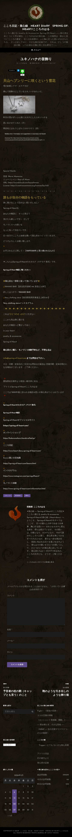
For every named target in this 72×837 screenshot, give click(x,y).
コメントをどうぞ (50, 63)
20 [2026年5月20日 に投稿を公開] (14, 804)
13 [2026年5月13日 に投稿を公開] (14, 798)
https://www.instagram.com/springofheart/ (21, 476)
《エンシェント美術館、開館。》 (51, 720)
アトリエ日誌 (43, 754)
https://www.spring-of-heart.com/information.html (24, 489)
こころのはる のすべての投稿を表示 (40, 562)
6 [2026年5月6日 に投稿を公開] (14, 792)
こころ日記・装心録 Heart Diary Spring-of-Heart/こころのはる (44, 831)
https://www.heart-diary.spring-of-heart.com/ (22, 451)
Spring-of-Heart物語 (11, 270)
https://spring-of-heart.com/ (16, 426)
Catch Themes (53, 833)
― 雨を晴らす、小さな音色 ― (50, 725)
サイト (10, 652)
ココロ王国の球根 (45, 716)
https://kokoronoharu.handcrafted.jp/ (19, 438)
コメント (11, 596)
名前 (9, 630)
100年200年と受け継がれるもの (40, 251)
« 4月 (10, 816)
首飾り (27, 495)
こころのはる (23, 63)
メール (10, 641)
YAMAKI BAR (25, 292)
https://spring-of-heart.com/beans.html (19, 464)
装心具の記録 (43, 763)
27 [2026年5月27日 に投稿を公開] (14, 810)
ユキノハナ (8, 495)
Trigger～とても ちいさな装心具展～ (54, 747)
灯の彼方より (43, 758)
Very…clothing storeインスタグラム (18, 303)
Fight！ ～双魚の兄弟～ (47, 711)
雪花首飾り (18, 495)
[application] (36, 151)
